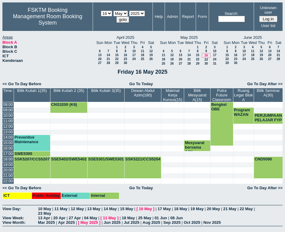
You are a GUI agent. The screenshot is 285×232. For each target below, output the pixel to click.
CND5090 (263, 159)
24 (134, 59)
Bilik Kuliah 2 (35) (68, 90)
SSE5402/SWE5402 (69, 159)
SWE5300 (24, 153)
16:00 (8, 148)
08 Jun (176, 218)
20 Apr (59, 218)
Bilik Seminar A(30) (268, 92)
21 (108, 59)
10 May (44, 209)
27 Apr (75, 218)
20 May (213, 209)
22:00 (8, 181)
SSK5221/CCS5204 (142, 159)
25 (142, 59)
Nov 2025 (212, 222)
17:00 (8, 153)
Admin (172, 16)
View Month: (14, 222)
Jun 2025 (112, 222)
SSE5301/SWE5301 (106, 159)
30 (125, 63)
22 (116, 59)
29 (116, 63)
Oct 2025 (192, 222)
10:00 (8, 115)
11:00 (8, 121)
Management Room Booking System (47, 19)
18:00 (8, 159)
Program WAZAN (242, 112)
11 (142, 51)
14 (108, 55)
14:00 (8, 137)
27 (99, 63)
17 (134, 55)
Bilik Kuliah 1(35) (32, 90)
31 (214, 63)
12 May (77, 209)
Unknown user (268, 10)
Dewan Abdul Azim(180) (143, 92)
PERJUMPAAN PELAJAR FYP (268, 117)
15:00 (8, 142)
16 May (145, 209)
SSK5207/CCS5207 (32, 159)
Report (188, 16)
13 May (93, 209)
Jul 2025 (131, 222)
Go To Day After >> (265, 84)
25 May (144, 218)
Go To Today (141, 84)
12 (151, 51)
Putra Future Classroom (221, 95)
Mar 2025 (46, 222)
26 (151, 59)
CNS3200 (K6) (64, 104)
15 (116, 55)
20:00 (8, 170)
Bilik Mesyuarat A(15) (197, 95)
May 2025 (89, 222)
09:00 (8, 110)
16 (125, 55)
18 (142, 55)
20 (99, 59)
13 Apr (44, 218)
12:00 (8, 126)
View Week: (13, 218)
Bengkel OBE (219, 106)
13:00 (8, 131)
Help (159, 16)
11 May (60, 209)
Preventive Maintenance (27, 139)
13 (99, 55)
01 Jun (161, 218)
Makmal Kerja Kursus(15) (172, 95)
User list (268, 25)
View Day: (11, 209)
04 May (90, 218)
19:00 (8, 164)
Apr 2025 (66, 222)
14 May (110, 209)
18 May (180, 209)
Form (202, 16)
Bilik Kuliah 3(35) (106, 90)
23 (125, 59)
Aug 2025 (151, 222)
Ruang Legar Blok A (243, 95)
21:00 (8, 175)
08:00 (8, 104)
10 (134, 51)
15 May (126, 209)
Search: (231, 13)
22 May (246, 209)
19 (151, 55)
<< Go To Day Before (21, 84)
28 (108, 63)
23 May (44, 213)
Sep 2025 (171, 222)
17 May (164, 209)
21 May (229, 209)
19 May (197, 209)
